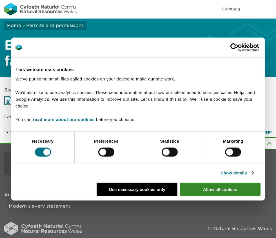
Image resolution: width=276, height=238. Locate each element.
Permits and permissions (55, 25)
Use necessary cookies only (137, 189)
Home (14, 25)
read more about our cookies (64, 119)
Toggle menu (268, 9)
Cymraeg (231, 9)
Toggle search (252, 9)
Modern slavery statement (39, 206)
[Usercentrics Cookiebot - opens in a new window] (244, 47)
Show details (234, 172)
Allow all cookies (220, 189)
